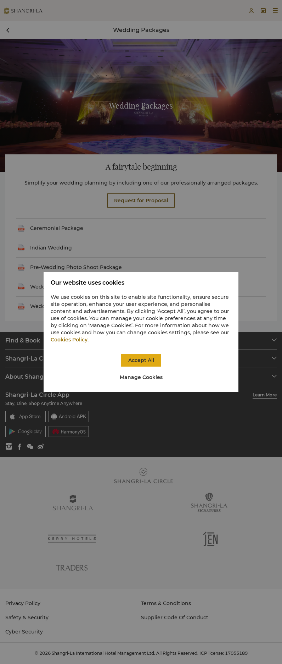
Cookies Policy (69, 339)
